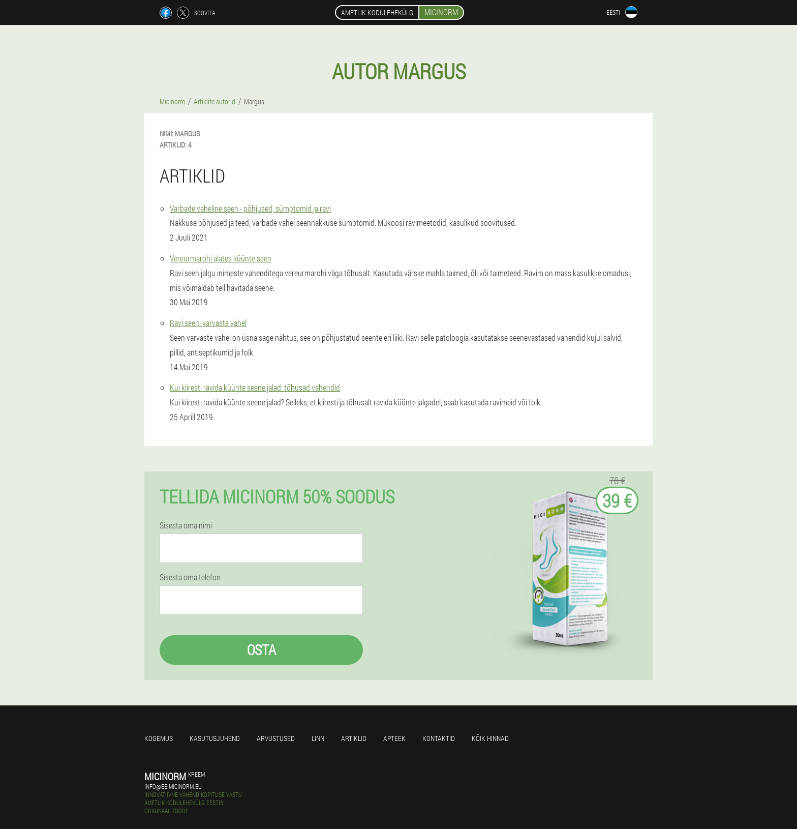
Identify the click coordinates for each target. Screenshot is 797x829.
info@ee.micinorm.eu (173, 786)
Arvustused (276, 738)
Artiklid (353, 738)
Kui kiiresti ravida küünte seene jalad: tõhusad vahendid (255, 387)
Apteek (394, 738)
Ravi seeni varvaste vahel (208, 322)
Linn (318, 738)
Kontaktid (438, 738)
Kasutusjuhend (215, 738)
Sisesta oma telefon (190, 577)
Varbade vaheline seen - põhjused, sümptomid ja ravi (250, 208)
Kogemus (158, 738)
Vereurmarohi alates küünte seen (220, 258)
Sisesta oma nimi (186, 525)
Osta (261, 649)
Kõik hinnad (490, 738)
